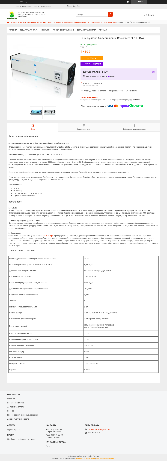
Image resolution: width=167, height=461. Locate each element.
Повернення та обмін (63, 30)
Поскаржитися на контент (85, 458)
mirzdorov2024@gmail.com (99, 429)
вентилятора (48, 236)
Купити (93, 58)
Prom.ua (96, 456)
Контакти (45, 30)
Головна (13, 30)
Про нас (103, 30)
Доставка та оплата (86, 30)
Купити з (93, 64)
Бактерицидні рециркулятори (103, 22)
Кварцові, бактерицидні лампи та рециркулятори (68, 22)
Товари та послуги (18, 22)
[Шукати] (110, 14)
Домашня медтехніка (37, 22)
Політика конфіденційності (105, 458)
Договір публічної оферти (18, 419)
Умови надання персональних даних (22, 415)
